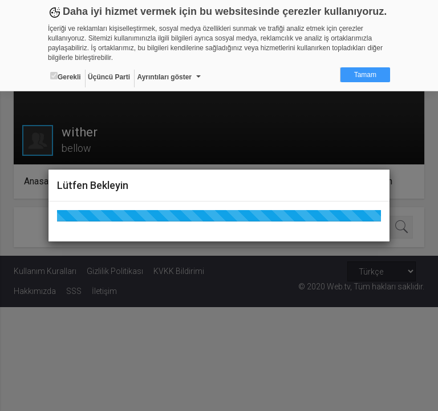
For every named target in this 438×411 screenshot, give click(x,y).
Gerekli (65, 76)
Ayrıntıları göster (164, 77)
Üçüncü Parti (109, 77)
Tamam (365, 75)
